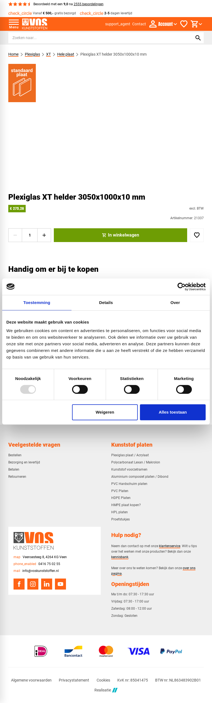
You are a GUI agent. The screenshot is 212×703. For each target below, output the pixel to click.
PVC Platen (119, 491)
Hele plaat (65, 54)
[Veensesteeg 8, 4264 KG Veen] (40, 557)
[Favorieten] (184, 23)
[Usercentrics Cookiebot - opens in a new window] (181, 287)
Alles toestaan (173, 412)
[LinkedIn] (46, 584)
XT (48, 54)
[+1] (44, 235)
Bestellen (15, 455)
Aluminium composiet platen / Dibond (139, 477)
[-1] (15, 235)
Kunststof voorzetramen (129, 469)
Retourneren (17, 477)
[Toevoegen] (197, 235)
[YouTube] (60, 584)
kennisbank (119, 557)
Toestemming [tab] (37, 302)
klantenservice (169, 546)
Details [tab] (106, 302)
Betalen (13, 469)
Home (13, 54)
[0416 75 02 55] (37, 564)
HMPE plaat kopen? (126, 505)
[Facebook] (19, 584)
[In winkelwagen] (120, 235)
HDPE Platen (121, 498)
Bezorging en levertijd (24, 462)
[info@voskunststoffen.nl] (36, 571)
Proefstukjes (120, 519)
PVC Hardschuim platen (129, 484)
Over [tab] (175, 302)
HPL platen (119, 512)
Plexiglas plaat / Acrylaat (130, 455)
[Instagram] (32, 584)
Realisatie (106, 690)
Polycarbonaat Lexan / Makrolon (135, 462)
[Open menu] (13, 23)
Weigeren (105, 412)
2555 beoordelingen (89, 4)
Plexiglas (32, 54)
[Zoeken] (95, 37)
